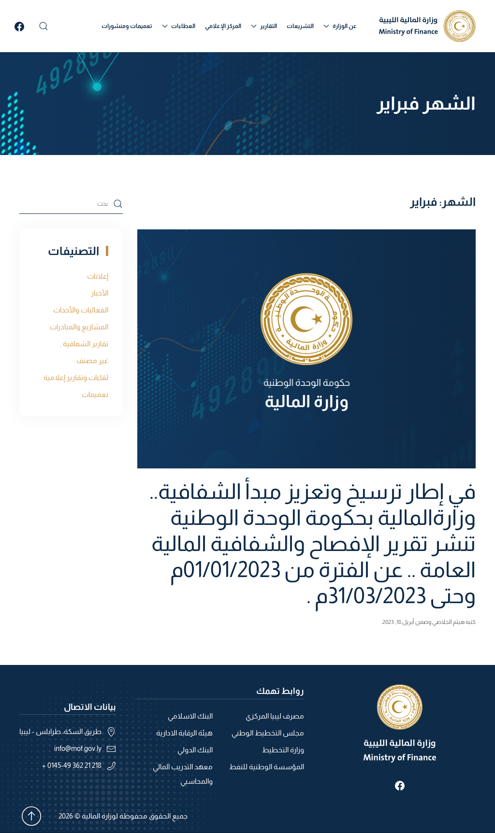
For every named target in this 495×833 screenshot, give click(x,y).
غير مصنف (92, 360)
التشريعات (300, 26)
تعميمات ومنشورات (127, 26)
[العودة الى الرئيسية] (427, 26)
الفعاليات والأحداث (80, 310)
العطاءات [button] (178, 26)
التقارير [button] (264, 26)
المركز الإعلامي (223, 26)
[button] (43, 26)
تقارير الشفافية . (84, 343)
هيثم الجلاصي (448, 622)
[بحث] (71, 204)
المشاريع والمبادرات (79, 327)
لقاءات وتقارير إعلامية (76, 377)
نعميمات (95, 394)
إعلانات (97, 276)
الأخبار (99, 293)
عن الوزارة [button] (340, 26)
